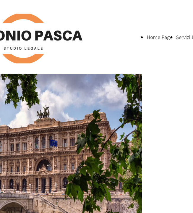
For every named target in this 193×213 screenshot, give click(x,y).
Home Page (160, 37)
